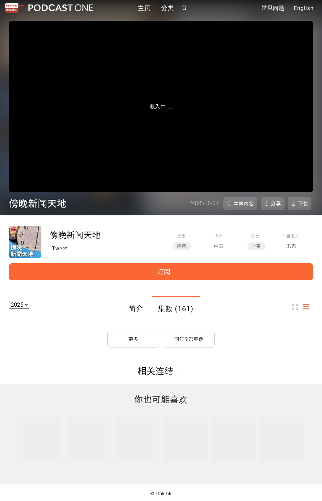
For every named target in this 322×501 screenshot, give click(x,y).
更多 (133, 337)
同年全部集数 (188, 337)
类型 (181, 236)
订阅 (163, 272)
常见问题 (272, 9)
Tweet (59, 248)
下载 (303, 204)
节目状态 (291, 236)
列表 (308, 306)
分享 (276, 204)
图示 (297, 306)
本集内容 (243, 204)
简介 (136, 308)
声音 (182, 246)
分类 (167, 9)
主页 (144, 9)
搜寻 (184, 9)
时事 (256, 246)
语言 (218, 236)
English (304, 9)
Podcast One (60, 8)
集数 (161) (176, 308)
